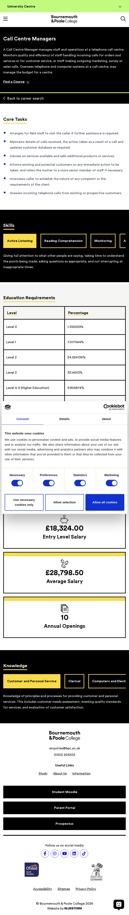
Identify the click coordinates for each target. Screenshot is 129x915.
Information (81, 773)
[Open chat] (119, 905)
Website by (64, 908)
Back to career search (23, 98)
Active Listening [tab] (20, 241)
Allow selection (64, 502)
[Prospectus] (64, 823)
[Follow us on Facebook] (45, 854)
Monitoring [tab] (103, 241)
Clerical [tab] (74, 681)
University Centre (64, 6)
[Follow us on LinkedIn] (74, 854)
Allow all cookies (104, 502)
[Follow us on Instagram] (55, 854)
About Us (60, 773)
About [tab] (106, 419)
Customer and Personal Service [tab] (32, 681)
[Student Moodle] (64, 792)
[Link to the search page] (123, 19)
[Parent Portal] (64, 808)
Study (43, 773)
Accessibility (42, 889)
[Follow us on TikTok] (84, 854)
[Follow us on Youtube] (64, 854)
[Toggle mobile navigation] (5, 19)
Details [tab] (64, 419)
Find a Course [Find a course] (16, 81)
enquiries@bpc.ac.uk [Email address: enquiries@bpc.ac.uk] (64, 748)
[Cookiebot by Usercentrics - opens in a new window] (106, 407)
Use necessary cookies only (24, 502)
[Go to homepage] (64, 19)
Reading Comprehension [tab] (63, 241)
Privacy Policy (86, 889)
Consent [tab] (22, 419)
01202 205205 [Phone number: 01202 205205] (64, 754)
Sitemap (64, 889)
